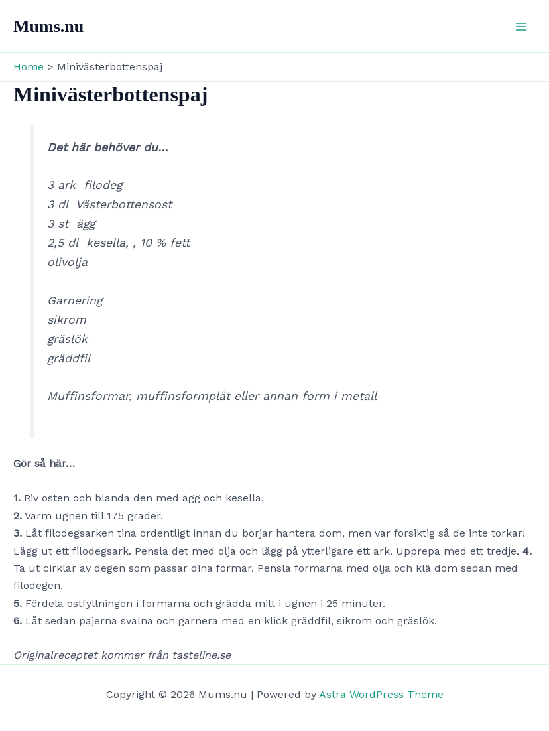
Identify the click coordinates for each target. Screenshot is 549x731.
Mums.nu (48, 26)
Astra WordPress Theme (381, 694)
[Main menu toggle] (521, 26)
